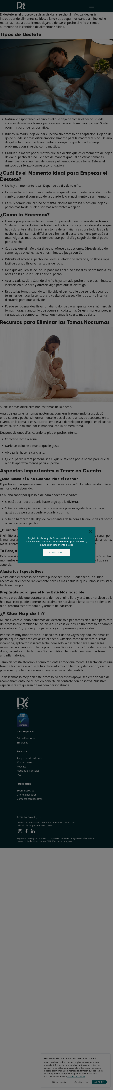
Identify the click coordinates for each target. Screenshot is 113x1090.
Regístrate (56, 552)
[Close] (90, 531)
